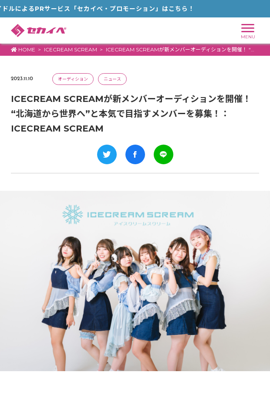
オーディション (73, 79)
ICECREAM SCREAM (70, 49)
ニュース (112, 79)
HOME (23, 49)
